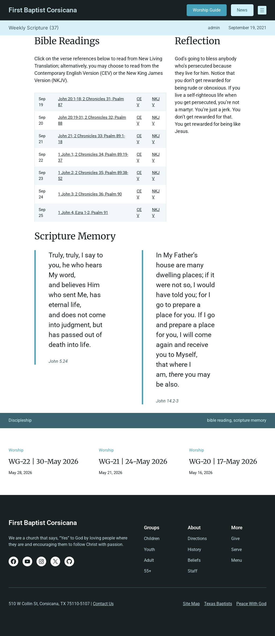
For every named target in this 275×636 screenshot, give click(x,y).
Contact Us (103, 603)
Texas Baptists (218, 603)
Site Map (191, 603)
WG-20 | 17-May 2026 (223, 462)
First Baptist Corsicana (43, 10)
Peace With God (251, 603)
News (242, 10)
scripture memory (249, 420)
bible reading (219, 420)
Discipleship (20, 420)
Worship (16, 450)
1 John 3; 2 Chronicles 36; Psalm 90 (90, 194)
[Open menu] (262, 10)
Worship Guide (206, 10)
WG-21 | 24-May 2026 (133, 462)
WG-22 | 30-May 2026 (43, 462)
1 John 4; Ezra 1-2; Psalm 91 (83, 212)
